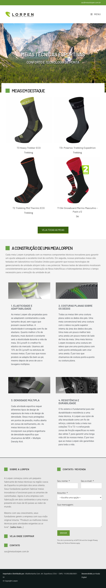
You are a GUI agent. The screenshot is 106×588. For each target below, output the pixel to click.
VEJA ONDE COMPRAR (22, 536)
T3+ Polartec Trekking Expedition (77, 147)
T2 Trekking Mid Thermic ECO (29, 207)
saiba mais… (17, 527)
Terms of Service (70, 543)
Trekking (28, 152)
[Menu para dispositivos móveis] (96, 14)
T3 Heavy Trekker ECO (29, 147)
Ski (77, 216)
